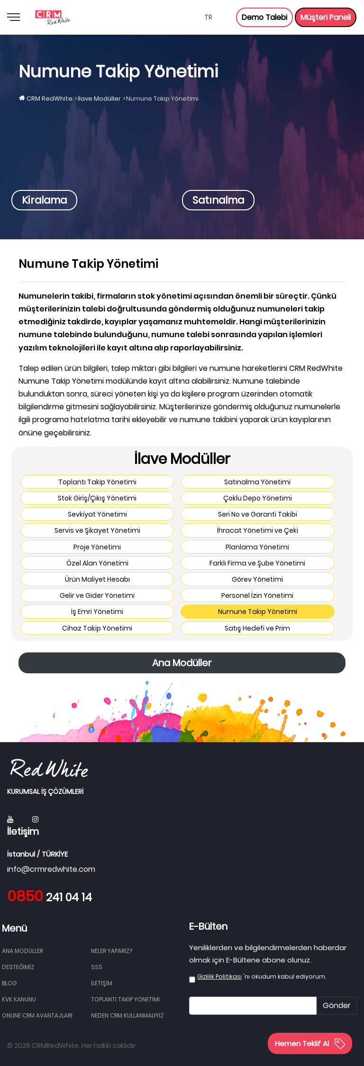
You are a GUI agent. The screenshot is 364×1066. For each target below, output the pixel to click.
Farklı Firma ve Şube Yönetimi (257, 563)
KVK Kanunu (19, 999)
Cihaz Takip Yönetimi (97, 628)
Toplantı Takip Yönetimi (97, 482)
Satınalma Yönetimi (257, 482)
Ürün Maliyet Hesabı (97, 579)
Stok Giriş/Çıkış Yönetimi (97, 498)
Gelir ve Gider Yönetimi (97, 595)
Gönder (337, 1005)
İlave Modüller (99, 98)
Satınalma (218, 200)
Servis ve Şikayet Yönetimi (97, 530)
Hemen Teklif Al (310, 1043)
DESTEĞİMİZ (18, 967)
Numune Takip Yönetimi (257, 611)
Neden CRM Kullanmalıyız (127, 1015)
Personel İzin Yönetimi (257, 595)
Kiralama (44, 200)
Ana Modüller (182, 663)
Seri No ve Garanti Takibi (257, 514)
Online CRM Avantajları (37, 1015)
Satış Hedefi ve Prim (257, 628)
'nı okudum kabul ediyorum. (261, 976)
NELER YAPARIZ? (111, 951)
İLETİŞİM (101, 983)
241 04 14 (49, 897)
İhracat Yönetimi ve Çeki (257, 530)
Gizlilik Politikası (219, 976)
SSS (96, 967)
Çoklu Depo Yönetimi (257, 498)
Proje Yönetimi (97, 547)
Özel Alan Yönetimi (97, 563)
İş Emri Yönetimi (97, 611)
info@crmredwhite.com (51, 869)
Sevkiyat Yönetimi (97, 514)
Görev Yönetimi (257, 579)
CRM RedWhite (49, 98)
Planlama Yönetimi (257, 547)
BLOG (9, 983)
